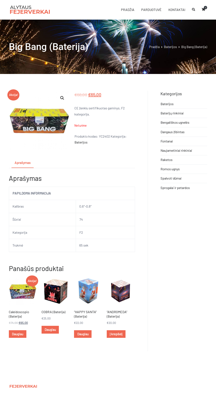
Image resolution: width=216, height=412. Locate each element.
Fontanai (167, 141)
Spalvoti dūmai (171, 178)
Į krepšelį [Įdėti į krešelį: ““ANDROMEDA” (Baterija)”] (116, 334)
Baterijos (170, 47)
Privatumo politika (73, 385)
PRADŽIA (127, 10)
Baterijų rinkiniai (172, 113)
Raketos (167, 160)
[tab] (22, 163)
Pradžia (154, 47)
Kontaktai (67, 394)
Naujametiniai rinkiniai (176, 150)
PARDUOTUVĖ (151, 10)
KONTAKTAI (176, 10)
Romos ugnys (170, 169)
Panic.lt (186, 384)
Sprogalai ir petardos (175, 188)
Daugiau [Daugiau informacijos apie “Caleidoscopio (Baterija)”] (17, 334)
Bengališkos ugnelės (175, 122)
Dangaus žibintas (173, 132)
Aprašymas (23, 163)
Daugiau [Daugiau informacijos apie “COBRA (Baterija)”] (50, 329)
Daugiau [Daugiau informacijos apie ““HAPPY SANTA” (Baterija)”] (83, 334)
